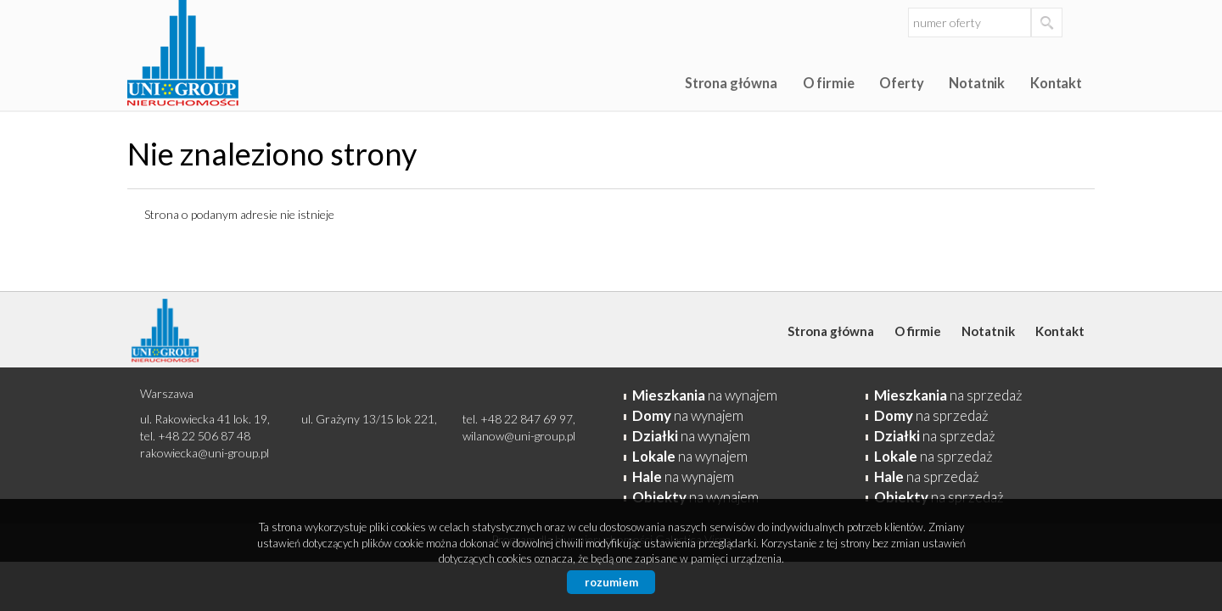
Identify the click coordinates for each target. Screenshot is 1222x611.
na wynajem (704, 395)
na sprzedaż (948, 395)
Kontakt (1056, 83)
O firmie (829, 83)
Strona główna (731, 83)
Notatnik (977, 83)
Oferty (901, 83)
